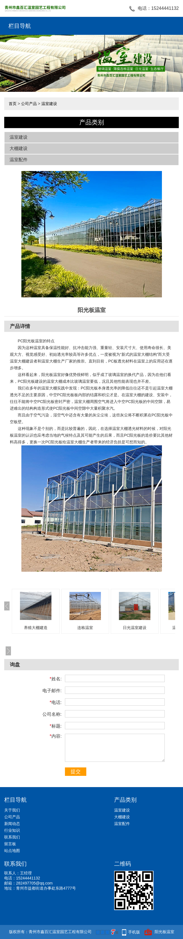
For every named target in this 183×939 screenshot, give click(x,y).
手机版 (134, 932)
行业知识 (12, 830)
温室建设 (49, 103)
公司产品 (29, 103)
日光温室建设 (134, 627)
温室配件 (19, 159)
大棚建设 (19, 148)
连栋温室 (85, 627)
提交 (76, 771)
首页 (13, 103)
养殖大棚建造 (36, 627)
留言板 (10, 844)
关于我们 (12, 810)
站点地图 (12, 850)
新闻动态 (12, 823)
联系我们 (12, 837)
